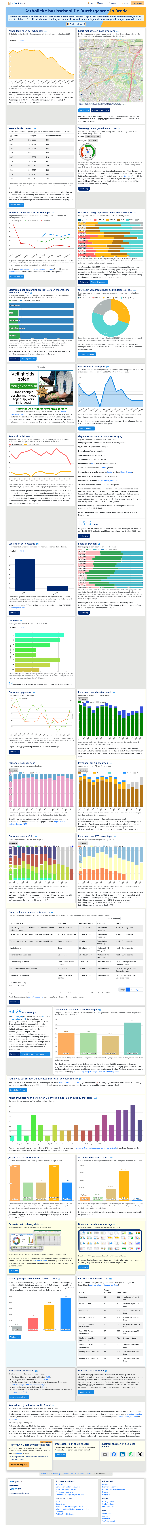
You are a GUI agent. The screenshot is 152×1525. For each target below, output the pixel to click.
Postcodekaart (108, 1506)
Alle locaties (14, 1337)
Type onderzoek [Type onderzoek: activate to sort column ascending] (16, 923)
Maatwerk (106, 1518)
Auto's (58, 1501)
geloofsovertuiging (134, 1414)
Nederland (69, 1492)
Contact (105, 1516)
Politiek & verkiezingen (65, 1514)
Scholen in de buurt (99, 110)
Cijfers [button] (100, 3)
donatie (19, 1453)
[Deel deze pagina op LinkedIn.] (122, 1454)
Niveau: (81, 136)
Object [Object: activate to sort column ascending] (118, 923)
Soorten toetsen (16, 204)
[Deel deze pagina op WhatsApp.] (131, 1454)
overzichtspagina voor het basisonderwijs (28, 1384)
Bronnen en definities (110, 1487)
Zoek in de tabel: (125, 918)
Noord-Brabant (126, 472)
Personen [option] (82, 699)
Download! (84, 1267)
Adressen (59, 1484)
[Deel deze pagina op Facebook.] (113, 1454)
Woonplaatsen (70, 1489)
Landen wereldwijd (63, 1494)
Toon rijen (16, 985)
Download (14, 1271)
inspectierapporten (35, 997)
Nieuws (105, 1492)
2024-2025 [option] (92, 140)
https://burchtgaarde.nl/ (107, 480)
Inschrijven (60, 1455)
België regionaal (78, 1494)
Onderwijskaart (108, 1504)
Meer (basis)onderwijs (18, 1397)
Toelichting (84, 188)
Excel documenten (40, 1261)
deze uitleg (128, 176)
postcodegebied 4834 (17, 608)
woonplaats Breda (44, 1379)
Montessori (13, 1419)
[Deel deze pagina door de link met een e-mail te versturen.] (105, 1454)
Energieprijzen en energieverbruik (69, 1506)
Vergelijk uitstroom (99, 282)
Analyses (105, 1484)
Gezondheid (60, 1504)
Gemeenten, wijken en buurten (68, 1487)
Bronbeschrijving (86, 1392)
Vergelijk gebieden (87, 354)
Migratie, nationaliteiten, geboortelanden (72, 1509)
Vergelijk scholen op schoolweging (35, 1054)
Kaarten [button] (113, 3)
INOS (93, 463)
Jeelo (136, 1416)
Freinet (126, 1416)
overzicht (12, 271)
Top (110, 1474)
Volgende (138, 989)
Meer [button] (125, 3)
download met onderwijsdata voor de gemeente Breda (95, 1148)
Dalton (120, 1416)
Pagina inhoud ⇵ (76, 24)
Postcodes (60, 1489)
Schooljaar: (82, 140)
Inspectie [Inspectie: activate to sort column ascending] (101, 923)
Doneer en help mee (19, 1464)
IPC (131, 1416)
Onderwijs (60, 1511)
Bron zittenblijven (87, 428)
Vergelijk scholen (28, 359)
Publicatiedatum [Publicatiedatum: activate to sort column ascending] (86, 923)
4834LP (104, 468)
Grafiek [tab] (13, 40)
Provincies (60, 1492)
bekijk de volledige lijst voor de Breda (103, 1285)
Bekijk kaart (84, 110)
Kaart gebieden (108, 1501)
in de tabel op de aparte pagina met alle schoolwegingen (96, 1071)
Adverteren (106, 1513)
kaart (44, 1387)
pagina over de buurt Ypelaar (70, 1082)
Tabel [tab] (22, 40)
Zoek (90, 3)
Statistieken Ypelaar (18, 1090)
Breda (109, 472)
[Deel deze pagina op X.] (140, 1454)
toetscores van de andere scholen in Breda (36, 269)
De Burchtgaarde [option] (92, 136)
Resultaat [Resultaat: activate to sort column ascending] (62, 923)
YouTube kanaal (108, 1521)
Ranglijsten (106, 1494)
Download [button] (137, 3)
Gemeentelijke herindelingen (113, 1489)
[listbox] (93, 136)
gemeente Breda (21, 1392)
